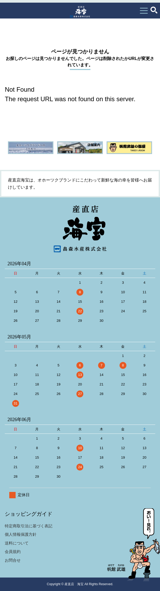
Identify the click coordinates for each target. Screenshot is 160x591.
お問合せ (13, 560)
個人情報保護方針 (20, 534)
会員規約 (13, 551)
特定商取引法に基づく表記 (28, 526)
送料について (17, 543)
